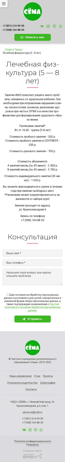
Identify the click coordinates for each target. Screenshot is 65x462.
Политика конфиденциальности (32, 441)
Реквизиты (32, 444)
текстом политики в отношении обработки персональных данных (32, 307)
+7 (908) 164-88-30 (13, 30)
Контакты (31, 389)
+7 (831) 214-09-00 (13, 25)
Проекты (48, 376)
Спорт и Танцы (13, 49)
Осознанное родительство (22, 382)
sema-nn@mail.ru (32, 412)
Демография (47, 382)
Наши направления (21, 376)
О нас (37, 376)
